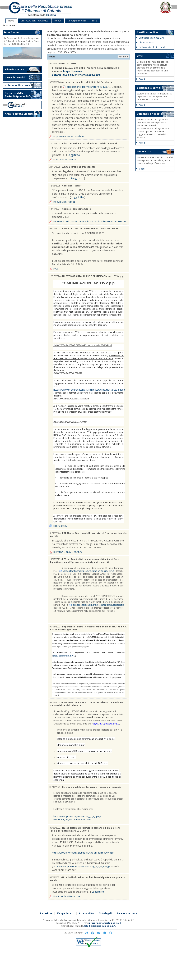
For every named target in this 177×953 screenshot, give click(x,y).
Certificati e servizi (149, 87)
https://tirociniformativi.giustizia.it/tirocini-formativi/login (83, 852)
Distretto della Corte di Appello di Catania (21, 95)
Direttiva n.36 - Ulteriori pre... (67, 896)
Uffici (140, 55)
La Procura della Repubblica (34, 20)
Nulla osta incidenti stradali (150, 47)
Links (94, 20)
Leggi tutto (74, 155)
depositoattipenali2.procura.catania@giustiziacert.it (88, 570)
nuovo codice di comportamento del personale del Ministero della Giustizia (90, 221)
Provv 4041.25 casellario (65, 159)
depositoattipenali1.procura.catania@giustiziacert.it (98, 604)
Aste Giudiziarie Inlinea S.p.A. (99, 925)
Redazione (46, 913)
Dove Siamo (11, 32)
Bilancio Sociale (14, 69)
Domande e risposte (149, 113)
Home (11, 20)
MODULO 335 (60, 526)
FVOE (55, 268)
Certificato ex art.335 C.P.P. (150, 37)
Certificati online (147, 32)
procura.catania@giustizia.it (105, 923)
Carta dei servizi (15, 77)
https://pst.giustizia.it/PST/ (64, 656)
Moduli (57, 20)
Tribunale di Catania (17, 85)
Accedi (140, 78)
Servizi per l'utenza (77, 20)
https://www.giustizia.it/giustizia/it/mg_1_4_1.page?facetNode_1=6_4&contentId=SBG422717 (77, 818)
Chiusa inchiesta (145, 42)
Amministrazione (127, 913)
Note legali (105, 913)
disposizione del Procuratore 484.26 (87, 86)
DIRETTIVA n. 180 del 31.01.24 (67, 552)
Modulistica (144, 151)
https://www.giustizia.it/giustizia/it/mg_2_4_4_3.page (81, 866)
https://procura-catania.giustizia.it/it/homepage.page (76, 73)
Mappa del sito (65, 913)
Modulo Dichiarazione (64, 201)
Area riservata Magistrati (21, 113)
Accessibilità (86, 913)
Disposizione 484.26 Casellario (68, 136)
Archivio (123, 56)
